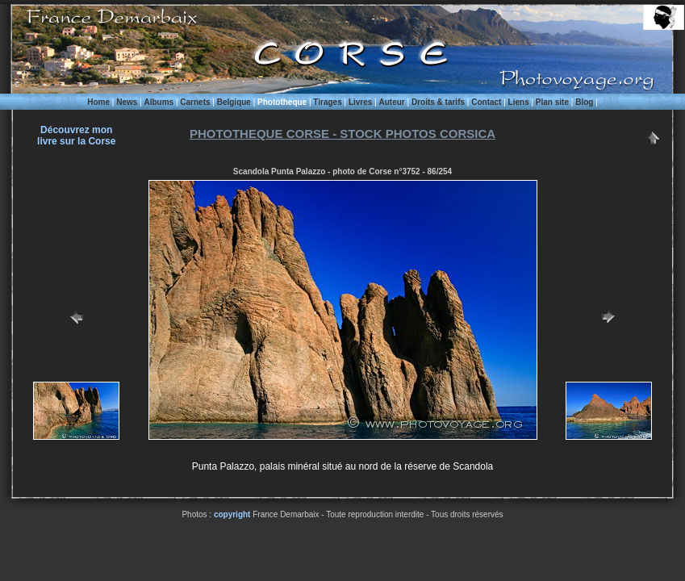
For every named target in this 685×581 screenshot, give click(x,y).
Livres (360, 102)
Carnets (195, 102)
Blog (584, 102)
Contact (486, 102)
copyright (232, 514)
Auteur (392, 102)
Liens (518, 102)
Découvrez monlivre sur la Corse (76, 135)
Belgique (234, 102)
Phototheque (282, 102)
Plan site (552, 102)
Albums (158, 102)
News (126, 102)
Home (98, 102)
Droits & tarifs (438, 102)
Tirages (327, 102)
